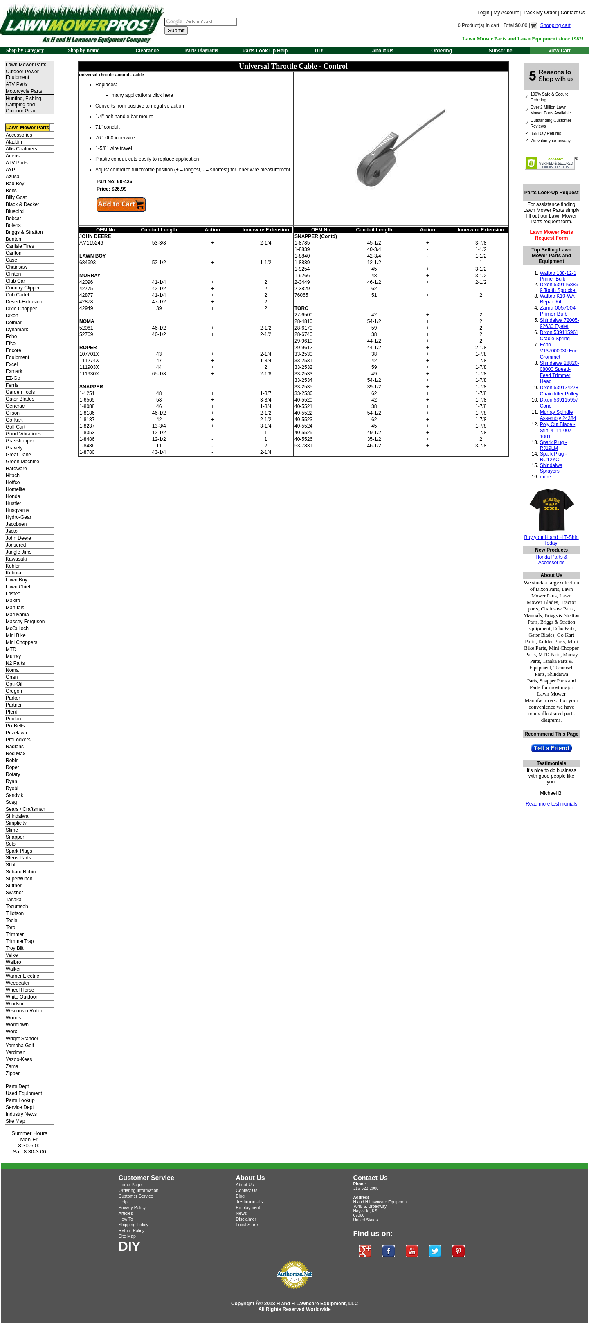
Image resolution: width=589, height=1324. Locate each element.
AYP (10, 170)
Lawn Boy (16, 580)
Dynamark (17, 329)
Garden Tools (20, 392)
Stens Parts (18, 858)
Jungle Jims (18, 552)
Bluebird (15, 211)
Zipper (13, 1073)
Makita (13, 601)
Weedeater (17, 983)
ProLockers (18, 740)
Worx (11, 1032)
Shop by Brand (83, 50)
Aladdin (14, 142)
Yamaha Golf (20, 1045)
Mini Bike (16, 635)
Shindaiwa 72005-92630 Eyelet (559, 323)
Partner (14, 705)
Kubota (13, 573)
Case (11, 260)
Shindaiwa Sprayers (551, 468)
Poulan (13, 719)
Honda (13, 496)
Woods (13, 1018)
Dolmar (14, 322)
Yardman (15, 1052)
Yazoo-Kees (19, 1059)
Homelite (15, 489)
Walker (13, 969)
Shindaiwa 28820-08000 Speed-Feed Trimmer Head (559, 372)
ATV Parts (17, 84)
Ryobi (12, 788)
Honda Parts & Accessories (551, 560)
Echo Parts (563, 628)
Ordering (441, 51)
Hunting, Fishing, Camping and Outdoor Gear (24, 105)
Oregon (14, 691)
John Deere (18, 538)
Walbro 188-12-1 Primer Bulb (558, 276)
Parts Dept (17, 1086)
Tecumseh (17, 906)
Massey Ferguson (25, 621)
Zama (12, 1066)
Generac (15, 406)
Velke (12, 955)
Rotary (13, 774)
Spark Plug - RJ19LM (553, 445)
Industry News (21, 1114)
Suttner (14, 886)
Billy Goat (16, 197)
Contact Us (573, 13)
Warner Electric (22, 976)
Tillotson (15, 913)
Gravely (14, 448)
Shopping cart (555, 25)
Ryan (11, 781)
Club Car (15, 281)
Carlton (14, 253)
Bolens (13, 225)
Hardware (16, 468)
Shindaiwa (17, 816)
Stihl (10, 865)
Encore (13, 350)
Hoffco (13, 482)
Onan (12, 677)
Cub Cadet (17, 295)
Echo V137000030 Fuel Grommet (559, 351)
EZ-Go (13, 378)
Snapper (15, 837)
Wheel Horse (20, 990)
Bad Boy (15, 183)
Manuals (15, 607)
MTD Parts (549, 655)
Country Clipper (23, 288)
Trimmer (15, 934)
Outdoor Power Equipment (22, 74)
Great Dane (18, 455)
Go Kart (14, 420)
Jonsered (16, 545)
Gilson (13, 413)
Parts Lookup (20, 1100)
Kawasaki (16, 559)
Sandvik (14, 795)
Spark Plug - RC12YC (553, 456)
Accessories (19, 135)
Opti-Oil (14, 684)
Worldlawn (17, 1025)
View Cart (559, 51)
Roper (12, 767)
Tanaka (14, 899)
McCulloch (17, 628)
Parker (13, 698)
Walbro (13, 962)
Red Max (15, 753)
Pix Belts (15, 726)
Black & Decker (22, 204)
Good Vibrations (23, 434)
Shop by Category (25, 50)
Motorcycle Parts (24, 91)
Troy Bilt (15, 948)
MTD (11, 649)
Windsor (15, 1004)
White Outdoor (21, 997)
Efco (11, 343)
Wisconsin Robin (24, 1011)
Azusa (12, 177)
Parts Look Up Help (265, 51)
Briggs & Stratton (24, 232)
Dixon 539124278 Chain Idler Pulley (559, 391)
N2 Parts (15, 663)
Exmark (14, 371)
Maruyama (17, 614)
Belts (11, 190)
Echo (11, 336)
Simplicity (16, 823)
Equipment (17, 357)
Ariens (13, 156)
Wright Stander (22, 1038)
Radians (15, 747)
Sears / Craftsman (25, 809)
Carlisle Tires (20, 246)
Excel (12, 364)
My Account (506, 13)
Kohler (13, 566)
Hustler (13, 503)
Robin (12, 760)
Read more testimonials (551, 804)
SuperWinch (19, 879)
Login (483, 13)
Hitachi (13, 475)
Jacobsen (16, 524)
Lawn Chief (18, 587)
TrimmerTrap (20, 941)
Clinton (13, 274)
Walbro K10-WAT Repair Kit (559, 299)
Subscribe (501, 51)
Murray (13, 656)
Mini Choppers (21, 642)
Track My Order (540, 13)
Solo (11, 844)
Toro (10, 927)
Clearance (147, 51)
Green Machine (22, 462)
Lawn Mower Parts (26, 64)
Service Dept (20, 1107)
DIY (319, 50)
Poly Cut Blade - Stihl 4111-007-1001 (558, 431)
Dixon (12, 316)
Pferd (12, 712)
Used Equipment (24, 1093)
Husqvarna (17, 510)
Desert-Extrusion (24, 302)
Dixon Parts (547, 589)
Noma (12, 670)
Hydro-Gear (18, 517)
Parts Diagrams (201, 50)
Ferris (12, 385)
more (545, 477)
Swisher (14, 892)
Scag (11, 802)
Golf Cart (15, 427)
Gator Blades (20, 399)
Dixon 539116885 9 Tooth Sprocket (559, 287)
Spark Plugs (19, 851)
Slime (12, 830)
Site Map (15, 1121)
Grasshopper (20, 441)
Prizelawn (16, 733)
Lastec (13, 594)
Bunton (13, 239)
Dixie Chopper (21, 309)
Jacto (12, 531)
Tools (11, 920)
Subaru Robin (21, 872)
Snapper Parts (553, 681)
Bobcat (13, 218)
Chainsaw (16, 267)
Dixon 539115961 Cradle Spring (559, 335)
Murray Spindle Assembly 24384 (558, 415)
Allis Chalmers (21, 149)
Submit (176, 30)
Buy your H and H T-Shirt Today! (551, 540)
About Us (382, 51)
